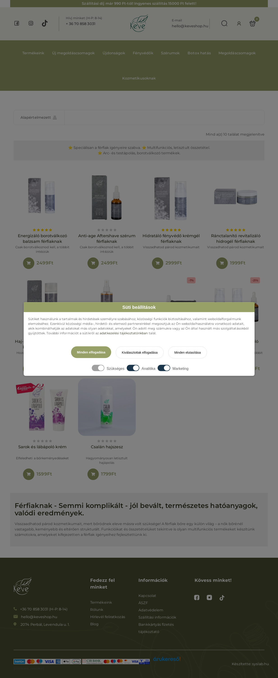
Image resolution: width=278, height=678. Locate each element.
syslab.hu (260, 664)
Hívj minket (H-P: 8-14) (84, 18)
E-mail (177, 20)
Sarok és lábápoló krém (42, 446)
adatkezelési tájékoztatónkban (124, 333)
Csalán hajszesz (107, 446)
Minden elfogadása (91, 352)
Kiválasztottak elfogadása (140, 352)
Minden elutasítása (187, 352)
